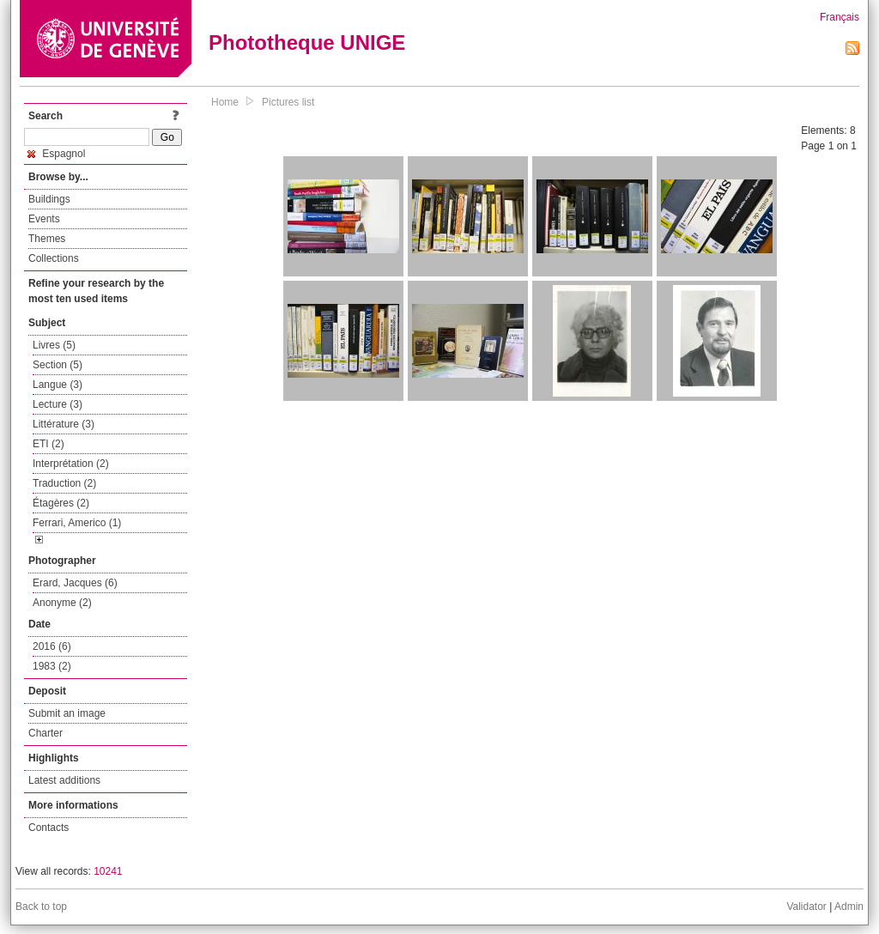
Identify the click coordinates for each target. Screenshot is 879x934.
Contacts (48, 828)
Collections (53, 258)
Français (839, 17)
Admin (849, 907)
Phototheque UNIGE (307, 42)
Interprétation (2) (71, 464)
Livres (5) (54, 345)
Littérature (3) (63, 424)
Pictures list (288, 102)
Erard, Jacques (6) (75, 583)
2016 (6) (52, 646)
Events (44, 219)
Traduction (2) (64, 483)
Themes (46, 239)
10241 (108, 871)
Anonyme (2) (62, 603)
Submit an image (67, 713)
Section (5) (57, 365)
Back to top (41, 907)
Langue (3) (57, 385)
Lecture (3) (57, 404)
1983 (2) (52, 666)
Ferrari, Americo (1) (77, 523)
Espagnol (56, 154)
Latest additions (64, 780)
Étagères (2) (61, 503)
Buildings (49, 199)
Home (225, 102)
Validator (806, 907)
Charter (45, 733)
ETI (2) (48, 444)
